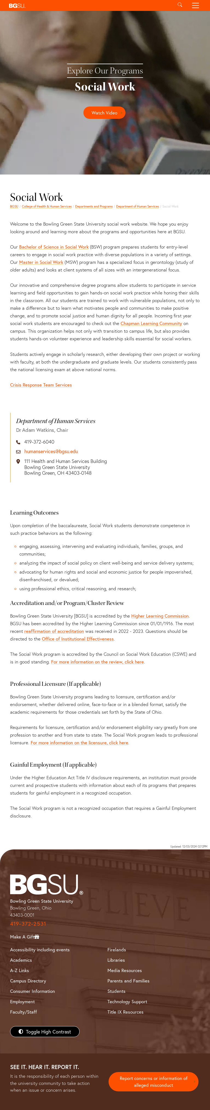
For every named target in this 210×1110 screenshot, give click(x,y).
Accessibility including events (40, 949)
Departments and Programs (94, 206)
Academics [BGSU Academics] (21, 960)
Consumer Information (32, 991)
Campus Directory (28, 981)
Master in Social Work (41, 262)
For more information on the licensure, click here (79, 742)
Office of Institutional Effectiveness (78, 639)
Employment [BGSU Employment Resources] (22, 1001)
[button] (89, 5)
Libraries (116, 960)
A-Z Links (19, 970)
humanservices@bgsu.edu (51, 451)
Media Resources (124, 970)
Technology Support (127, 1001)
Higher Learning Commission (160, 616)
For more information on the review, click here (97, 662)
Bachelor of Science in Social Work (54, 247)
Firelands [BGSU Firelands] (116, 949)
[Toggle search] (180, 5)
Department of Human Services (137, 206)
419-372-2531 (28, 923)
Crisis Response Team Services (41, 385)
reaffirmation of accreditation (54, 631)
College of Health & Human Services (47, 206)
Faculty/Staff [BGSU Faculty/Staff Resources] (23, 1012)
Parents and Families (128, 981)
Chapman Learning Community (151, 323)
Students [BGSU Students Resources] (116, 991)
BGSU (14, 206)
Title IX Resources (125, 1012)
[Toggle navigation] (195, 5)
